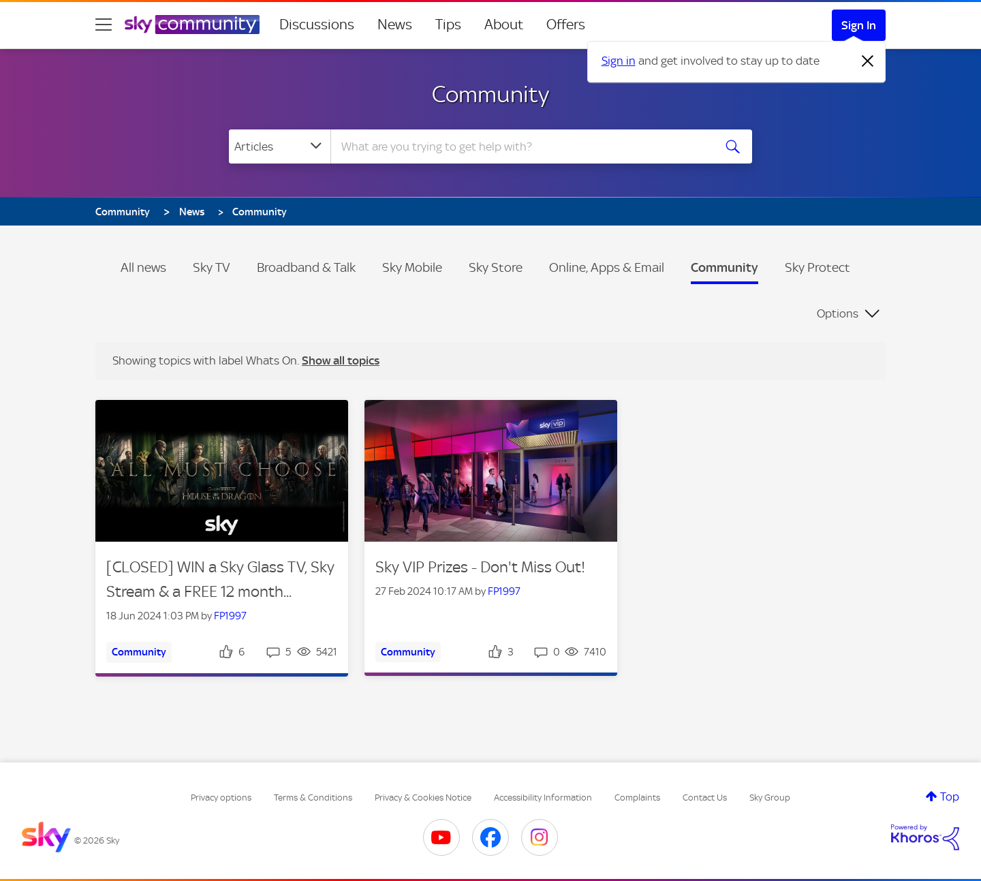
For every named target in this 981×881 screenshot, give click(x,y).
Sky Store (496, 267)
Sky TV (211, 267)
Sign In (858, 25)
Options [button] (837, 313)
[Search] (520, 146)
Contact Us (705, 797)
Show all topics (340, 360)
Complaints (637, 797)
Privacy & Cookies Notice (423, 797)
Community (490, 94)
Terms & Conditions (313, 797)
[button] (221, 471)
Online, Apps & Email (606, 267)
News (394, 24)
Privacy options (221, 797)
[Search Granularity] (279, 146)
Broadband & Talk (306, 267)
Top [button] (949, 796)
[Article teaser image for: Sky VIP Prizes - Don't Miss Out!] (490, 471)
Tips (448, 24)
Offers (565, 24)
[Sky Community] (192, 24)
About (503, 24)
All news (143, 267)
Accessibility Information (543, 797)
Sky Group (769, 797)
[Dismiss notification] (868, 61)
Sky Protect (817, 267)
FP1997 (230, 616)
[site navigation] (103, 24)
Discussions (316, 24)
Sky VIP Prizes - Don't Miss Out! (480, 567)
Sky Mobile (412, 267)
